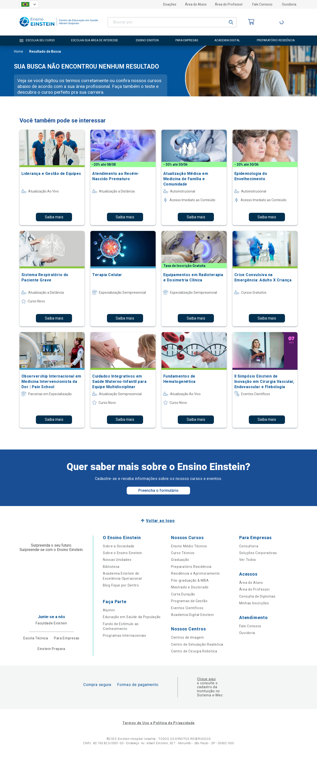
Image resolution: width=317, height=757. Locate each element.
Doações (169, 4)
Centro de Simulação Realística (197, 644)
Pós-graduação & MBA (190, 580)
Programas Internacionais (124, 635)
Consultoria (248, 546)
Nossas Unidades (117, 560)
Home (18, 52)
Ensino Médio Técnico (189, 546)
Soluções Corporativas (258, 553)
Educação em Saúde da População (132, 617)
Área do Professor (229, 4)
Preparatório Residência (191, 567)
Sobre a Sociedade (118, 546)
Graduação (180, 560)
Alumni (109, 610)
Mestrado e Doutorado (190, 587)
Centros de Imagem (187, 637)
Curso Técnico (183, 553)
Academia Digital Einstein (192, 615)
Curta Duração (183, 594)
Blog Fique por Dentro (121, 585)
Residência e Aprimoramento (195, 573)
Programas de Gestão (189, 601)
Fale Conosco (262, 4)
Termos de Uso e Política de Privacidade (158, 723)
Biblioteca (111, 567)
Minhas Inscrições (254, 603)
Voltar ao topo (160, 520)
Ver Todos (247, 560)
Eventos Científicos (187, 608)
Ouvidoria (289, 4)
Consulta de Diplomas (257, 596)
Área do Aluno (196, 4)
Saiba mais (54, 217)
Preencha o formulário (158, 490)
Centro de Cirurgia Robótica (194, 651)
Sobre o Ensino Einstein (122, 553)
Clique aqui (206, 679)
